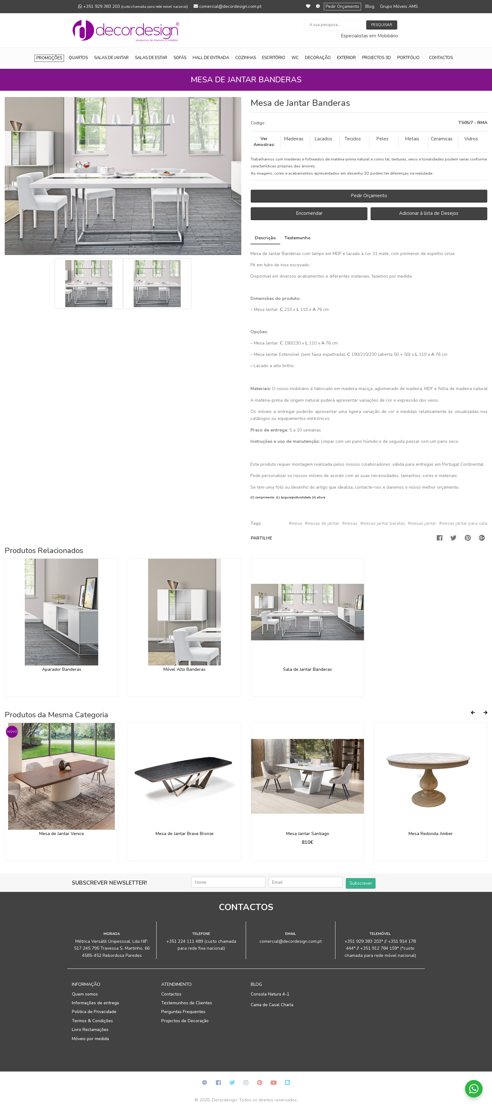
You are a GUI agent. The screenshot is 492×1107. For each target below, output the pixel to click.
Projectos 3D (376, 58)
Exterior (346, 58)
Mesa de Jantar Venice (61, 834)
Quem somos (85, 994)
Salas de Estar (151, 58)
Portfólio (408, 58)
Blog (369, 6)
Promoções (49, 58)
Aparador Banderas (61, 669)
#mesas (349, 523)
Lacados (323, 139)
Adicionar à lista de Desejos (428, 213)
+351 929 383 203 (133, 6)
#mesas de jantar (322, 523)
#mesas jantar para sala (463, 523)
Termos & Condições (92, 1021)
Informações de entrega (95, 1003)
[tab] (369, 123)
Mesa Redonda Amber (431, 834)
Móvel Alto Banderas (184, 669)
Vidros (471, 139)
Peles (382, 139)
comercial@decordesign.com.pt (227, 6)
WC (295, 58)
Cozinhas (245, 58)
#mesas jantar (422, 523)
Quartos (78, 58)
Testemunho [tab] (298, 238)
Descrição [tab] (265, 238)
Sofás (180, 58)
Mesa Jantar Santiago (307, 834)
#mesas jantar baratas (382, 523)
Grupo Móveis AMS (399, 6)
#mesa (295, 523)
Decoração (318, 58)
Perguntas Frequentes (183, 1012)
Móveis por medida (90, 1039)
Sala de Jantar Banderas (307, 669)
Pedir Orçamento (342, 6)
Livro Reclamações (90, 1030)
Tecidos (353, 139)
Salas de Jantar (111, 58)
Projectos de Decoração (185, 1021)
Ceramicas (441, 139)
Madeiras (293, 139)
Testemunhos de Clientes (186, 1003)
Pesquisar (381, 24)
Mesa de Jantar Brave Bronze (185, 834)
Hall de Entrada (211, 58)
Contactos (441, 58)
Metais (412, 139)
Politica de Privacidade (94, 1012)
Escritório (273, 58)
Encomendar (309, 213)
